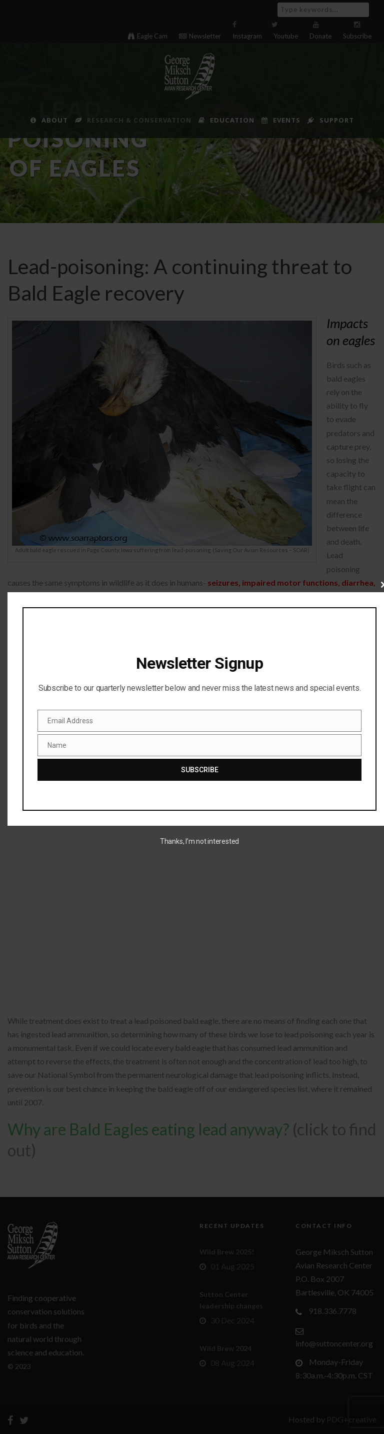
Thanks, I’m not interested (199, 841)
